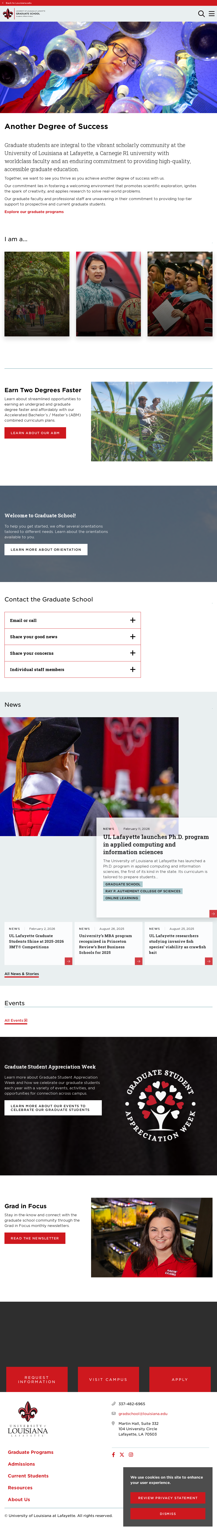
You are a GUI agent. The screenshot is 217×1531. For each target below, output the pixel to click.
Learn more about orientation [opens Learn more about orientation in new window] (46, 549)
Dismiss (168, 1514)
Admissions (21, 1468)
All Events (13, 1020)
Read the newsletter (35, 1238)
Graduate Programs (31, 1456)
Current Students (28, 1479)
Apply (180, 1381)
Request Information (37, 1381)
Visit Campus (108, 1381)
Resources (20, 1491)
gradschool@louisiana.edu (143, 1417)
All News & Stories (21, 973)
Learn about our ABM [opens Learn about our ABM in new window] (35, 433)
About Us (19, 1503)
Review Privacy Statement (168, 1498)
